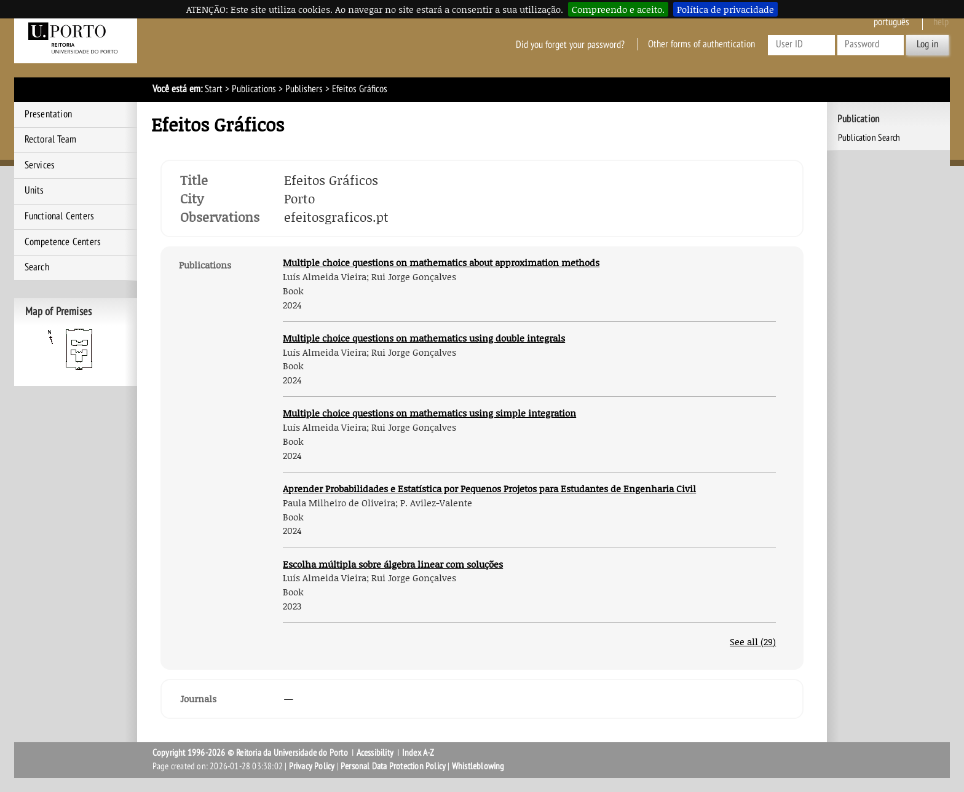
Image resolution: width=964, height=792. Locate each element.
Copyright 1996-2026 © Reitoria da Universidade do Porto (250, 752)
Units (34, 190)
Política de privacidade (725, 9)
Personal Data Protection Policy (393, 766)
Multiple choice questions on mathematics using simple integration (429, 413)
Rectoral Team (51, 139)
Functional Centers (60, 216)
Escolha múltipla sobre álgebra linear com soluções (393, 564)
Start (214, 89)
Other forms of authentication (701, 44)
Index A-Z (418, 752)
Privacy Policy (312, 766)
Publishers (304, 89)
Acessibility (375, 752)
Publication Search (869, 137)
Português (891, 22)
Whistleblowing (478, 766)
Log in (927, 44)
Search (37, 267)
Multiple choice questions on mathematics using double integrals (424, 338)
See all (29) (753, 641)
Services (40, 165)
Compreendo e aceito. (618, 9)
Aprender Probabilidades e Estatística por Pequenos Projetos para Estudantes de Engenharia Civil (489, 488)
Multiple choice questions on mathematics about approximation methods (441, 262)
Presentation (48, 114)
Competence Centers (63, 242)
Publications (254, 89)
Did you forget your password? (570, 44)
